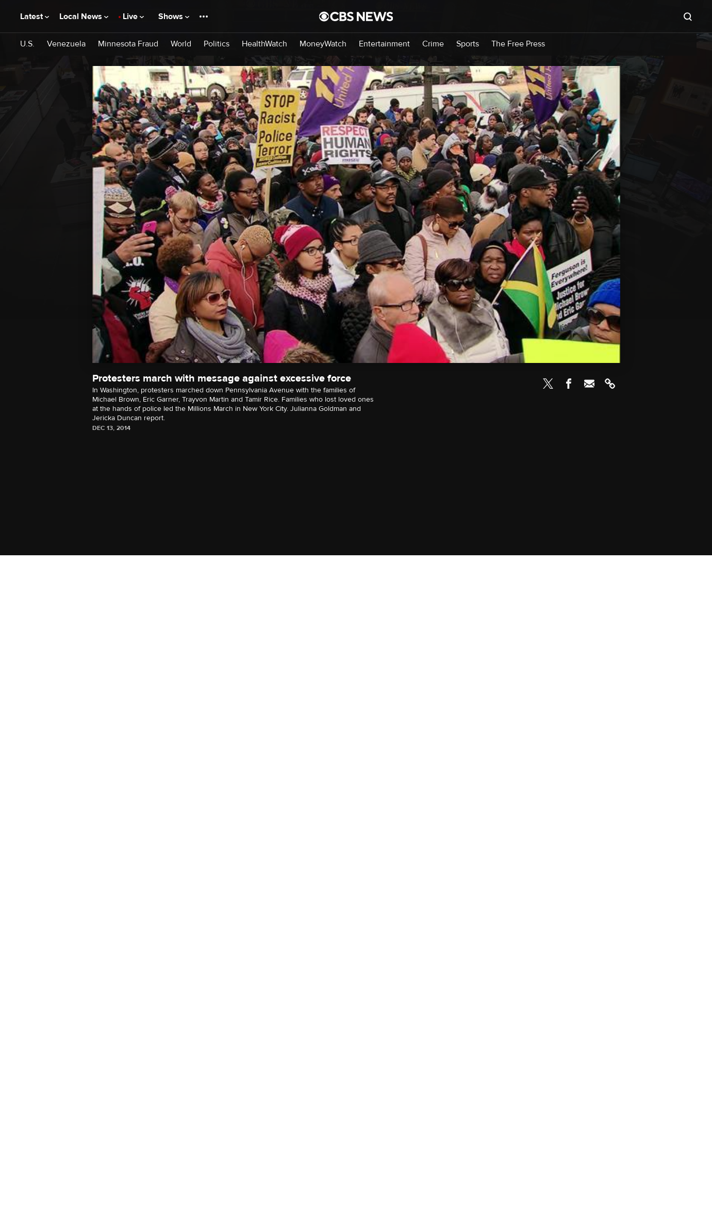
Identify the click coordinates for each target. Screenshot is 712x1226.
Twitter (548, 383)
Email (589, 383)
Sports (467, 44)
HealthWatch (264, 44)
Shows (173, 16)
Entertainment (384, 44)
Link (610, 383)
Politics (216, 44)
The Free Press (518, 44)
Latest (34, 16)
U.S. (27, 44)
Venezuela (66, 44)
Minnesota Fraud (128, 44)
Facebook (569, 383)
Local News (83, 16)
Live (133, 16)
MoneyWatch (323, 44)
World (181, 44)
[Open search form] (687, 16)
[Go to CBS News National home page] (356, 16)
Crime (433, 44)
